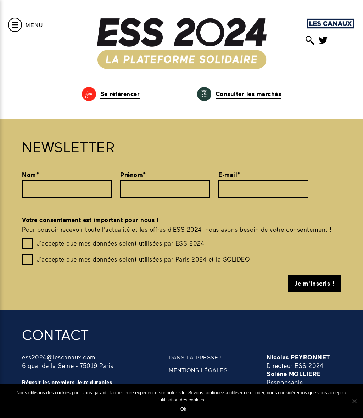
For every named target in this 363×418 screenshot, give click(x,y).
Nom (30, 175)
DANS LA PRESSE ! (195, 357)
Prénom (133, 175)
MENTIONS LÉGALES (198, 370)
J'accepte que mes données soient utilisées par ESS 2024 (120, 243)
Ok (183, 409)
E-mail (229, 175)
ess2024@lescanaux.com (59, 357)
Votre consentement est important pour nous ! (90, 220)
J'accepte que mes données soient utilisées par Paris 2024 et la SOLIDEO (143, 259)
